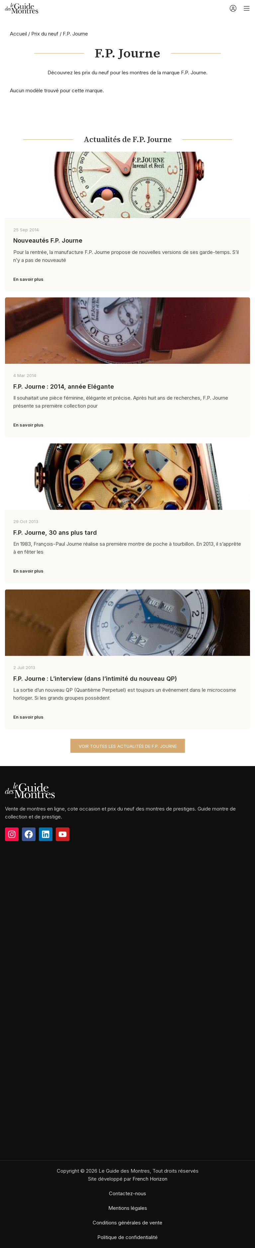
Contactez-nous (127, 1193)
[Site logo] (21, 8)
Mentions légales (127, 1208)
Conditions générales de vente (127, 1222)
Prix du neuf (44, 34)
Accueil (18, 34)
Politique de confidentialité (127, 1237)
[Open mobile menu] (246, 8)
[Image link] (30, 790)
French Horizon (149, 1179)
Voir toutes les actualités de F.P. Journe (128, 746)
